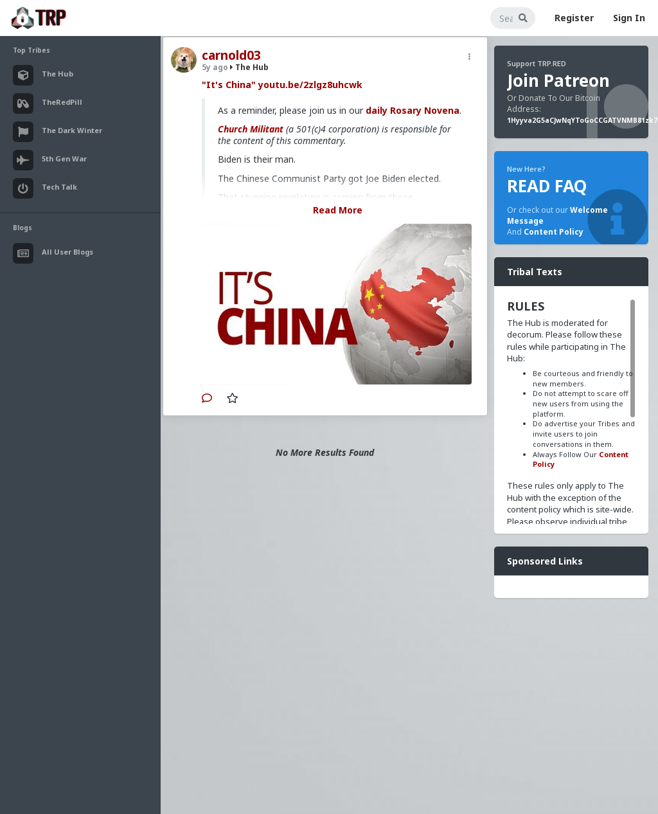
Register (574, 18)
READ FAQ (547, 185)
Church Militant (250, 129)
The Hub (249, 67)
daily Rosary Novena (412, 110)
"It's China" (229, 84)
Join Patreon (558, 80)
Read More (337, 210)
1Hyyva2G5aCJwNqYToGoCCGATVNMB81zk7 (582, 120)
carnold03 (231, 55)
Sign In (629, 18)
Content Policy (553, 231)
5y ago (215, 67)
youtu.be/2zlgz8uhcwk (310, 84)
